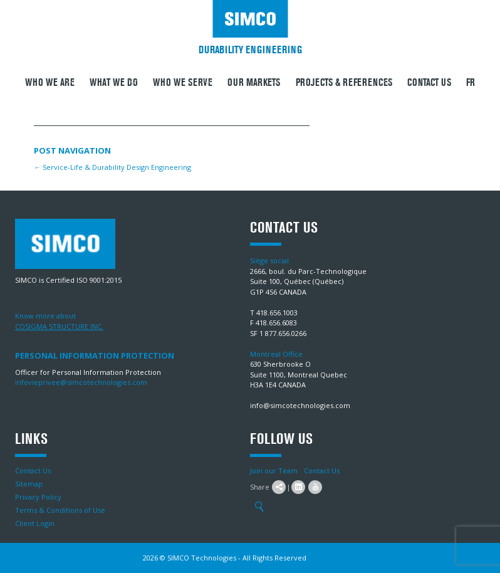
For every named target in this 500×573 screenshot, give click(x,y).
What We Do (114, 82)
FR (470, 82)
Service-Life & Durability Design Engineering (112, 167)
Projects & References (344, 82)
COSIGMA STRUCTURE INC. (59, 326)
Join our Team (274, 470)
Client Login (35, 523)
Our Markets (253, 82)
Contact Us (429, 82)
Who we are (50, 82)
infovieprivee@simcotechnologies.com (81, 382)
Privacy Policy (38, 497)
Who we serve (182, 82)
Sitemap (29, 483)
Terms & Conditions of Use (60, 510)
